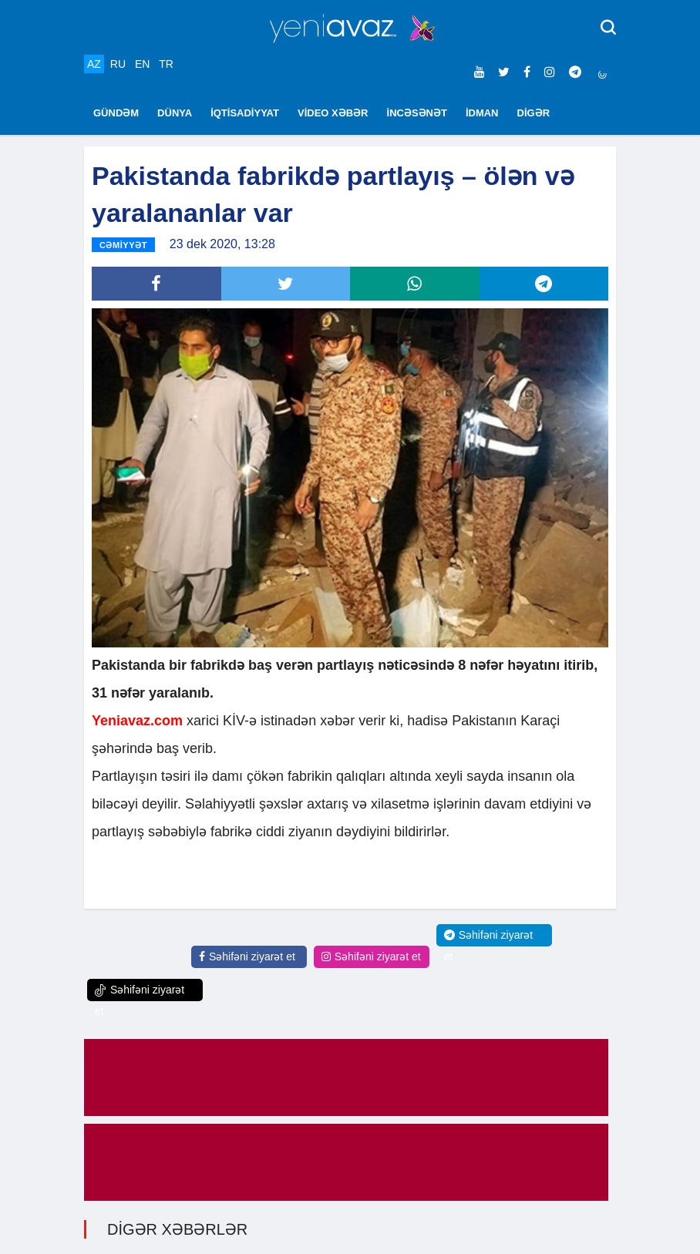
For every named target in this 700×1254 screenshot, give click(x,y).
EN (142, 64)
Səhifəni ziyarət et (247, 956)
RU (118, 64)
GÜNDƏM (116, 113)
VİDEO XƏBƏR (333, 113)
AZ (94, 64)
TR (166, 64)
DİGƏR (533, 113)
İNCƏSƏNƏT (417, 113)
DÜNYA (174, 113)
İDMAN (482, 113)
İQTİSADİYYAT (244, 113)
